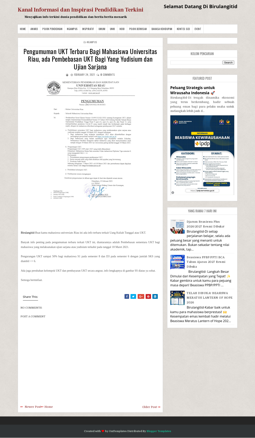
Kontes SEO (183, 29)
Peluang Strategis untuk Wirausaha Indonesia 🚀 (192, 90)
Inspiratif (88, 29)
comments (107, 75)
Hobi (122, 29)
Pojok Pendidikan (52, 29)
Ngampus (72, 29)
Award (34, 29)
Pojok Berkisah (138, 29)
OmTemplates (118, 431)
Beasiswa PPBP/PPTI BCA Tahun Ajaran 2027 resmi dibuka (206, 262)
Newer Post (33, 406)
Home (23, 29)
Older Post (149, 407)
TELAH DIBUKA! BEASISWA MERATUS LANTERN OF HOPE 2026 (210, 297)
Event (198, 29)
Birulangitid (27, 232)
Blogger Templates (159, 431)
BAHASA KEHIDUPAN (162, 29)
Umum (102, 29)
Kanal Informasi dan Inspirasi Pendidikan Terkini (80, 9)
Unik (112, 29)
